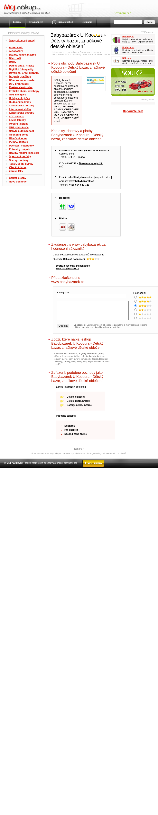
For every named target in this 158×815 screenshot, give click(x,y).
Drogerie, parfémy (20, 76)
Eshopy (17, 21)
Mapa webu (62, 475)
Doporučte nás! (133, 111)
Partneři (117, 475)
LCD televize (16, 116)
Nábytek (126, 58)
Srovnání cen (36, 21)
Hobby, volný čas (19, 98)
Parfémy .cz (128, 36)
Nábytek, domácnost (21, 130)
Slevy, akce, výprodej (22, 40)
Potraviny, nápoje (19, 149)
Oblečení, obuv (18, 138)
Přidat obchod (62, 22)
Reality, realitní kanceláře (24, 152)
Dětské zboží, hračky (21, 65)
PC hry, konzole (18, 141)
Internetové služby (20, 109)
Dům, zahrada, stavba (22, 80)
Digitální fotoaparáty (21, 69)
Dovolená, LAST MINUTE (24, 72)
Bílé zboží (15, 58)
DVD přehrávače (19, 83)
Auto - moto (16, 47)
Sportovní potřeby (20, 156)
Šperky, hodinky (18, 160)
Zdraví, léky (16, 171)
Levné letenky (17, 120)
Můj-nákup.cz (14, 466)
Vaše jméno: (64, 292)
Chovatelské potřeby (21, 105)
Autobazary (16, 50)
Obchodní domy (18, 134)
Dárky (12, 61)
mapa (81, 156)
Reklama (87, 21)
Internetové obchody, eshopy (65, 52)
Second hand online (75, 437)
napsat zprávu (103, 177)
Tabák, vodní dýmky (21, 163)
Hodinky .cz (128, 47)
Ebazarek (69, 429)
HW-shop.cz (71, 433)
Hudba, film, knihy (20, 102)
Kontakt (74, 475)
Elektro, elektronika (21, 87)
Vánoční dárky (17, 167)
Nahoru (78, 452)
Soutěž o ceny (17, 177)
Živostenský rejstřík (91, 163)
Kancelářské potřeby (21, 112)
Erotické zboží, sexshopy (24, 91)
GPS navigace (17, 94)
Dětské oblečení (76, 400)
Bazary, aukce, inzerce (22, 54)
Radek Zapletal (146, 475)
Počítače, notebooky (21, 145)
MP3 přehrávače (19, 127)
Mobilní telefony (18, 123)
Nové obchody (18, 181)
